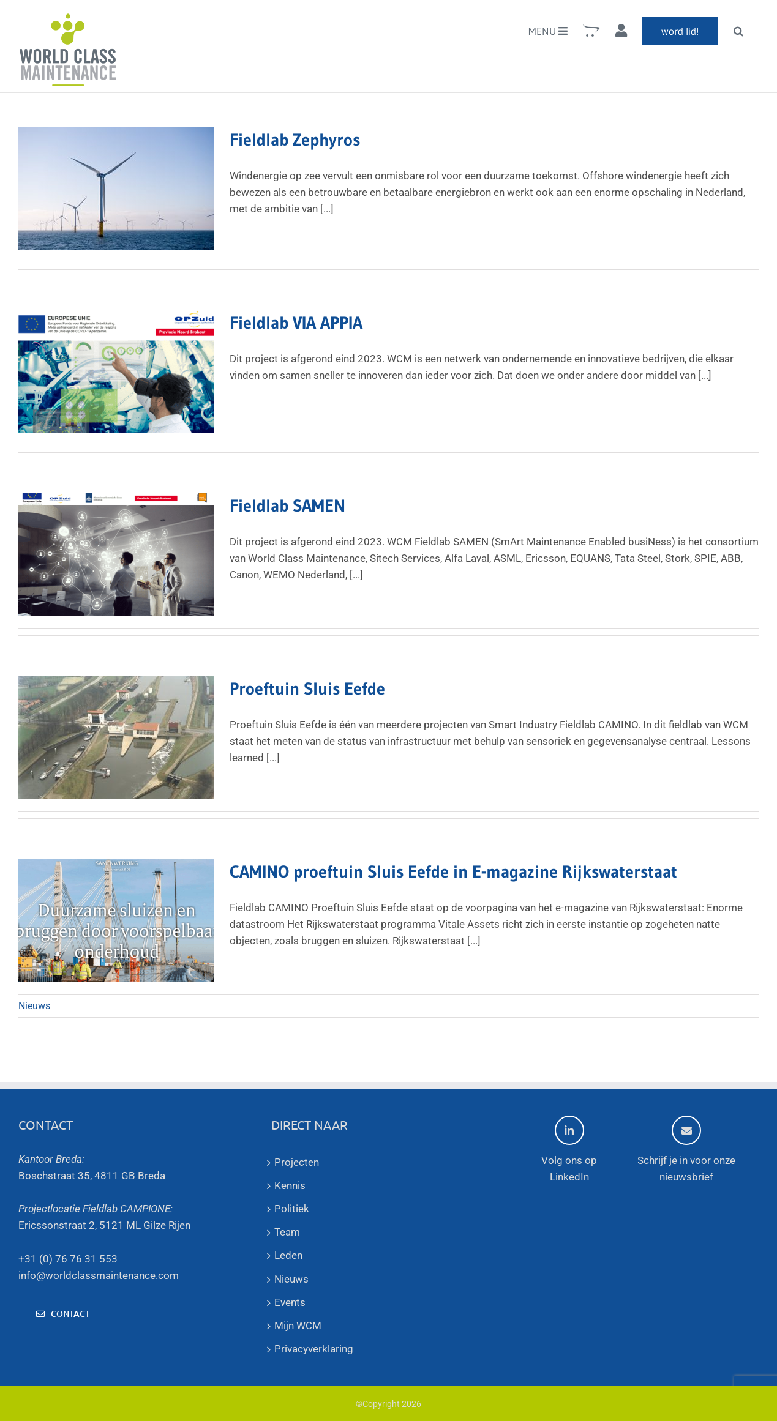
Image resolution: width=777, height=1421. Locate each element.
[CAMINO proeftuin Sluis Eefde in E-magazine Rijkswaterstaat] (116, 920)
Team (287, 1232)
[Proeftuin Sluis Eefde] (116, 737)
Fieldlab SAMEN (287, 505)
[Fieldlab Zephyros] (116, 188)
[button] (738, 30)
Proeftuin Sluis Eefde (307, 688)
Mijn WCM (297, 1325)
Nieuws (34, 1006)
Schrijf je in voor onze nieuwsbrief (686, 1149)
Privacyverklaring (313, 1349)
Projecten (296, 1162)
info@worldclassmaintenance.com (98, 1275)
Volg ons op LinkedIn (569, 1149)
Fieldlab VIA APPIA (296, 322)
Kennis (290, 1185)
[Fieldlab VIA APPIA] (116, 371)
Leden (288, 1255)
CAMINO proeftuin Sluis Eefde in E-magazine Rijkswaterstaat (453, 871)
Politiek (291, 1209)
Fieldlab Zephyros (295, 139)
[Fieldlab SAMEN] (116, 554)
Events (290, 1302)
